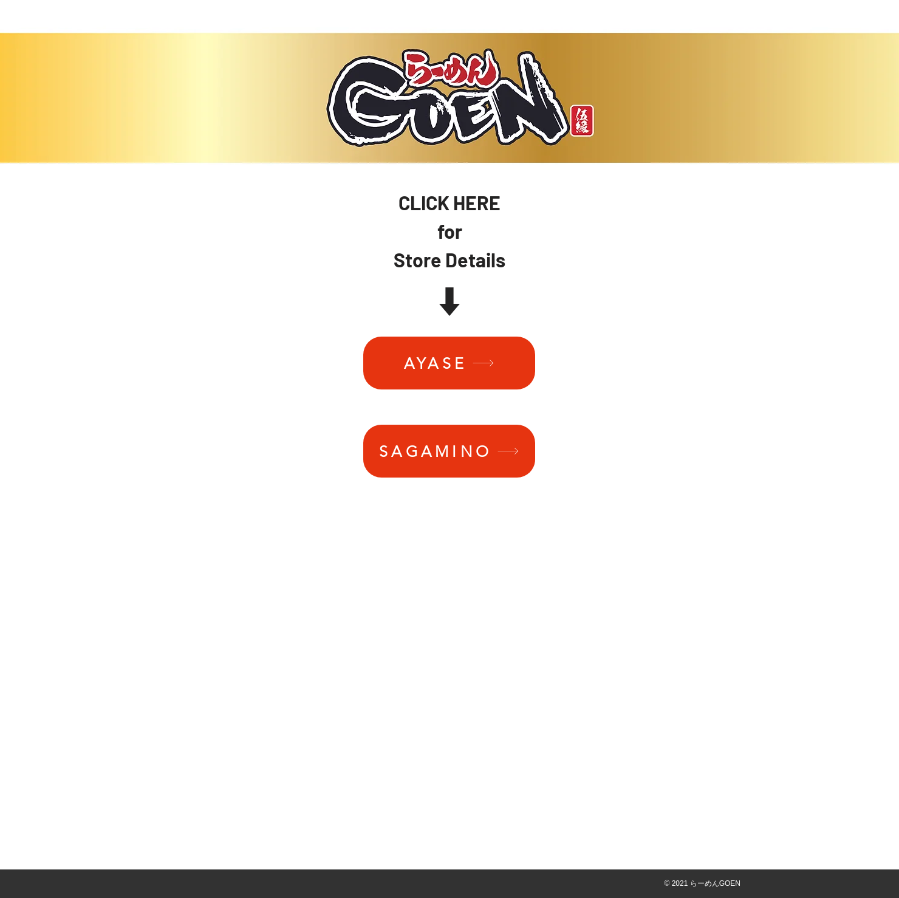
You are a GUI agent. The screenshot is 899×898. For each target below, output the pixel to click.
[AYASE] (449, 363)
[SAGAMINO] (449, 451)
